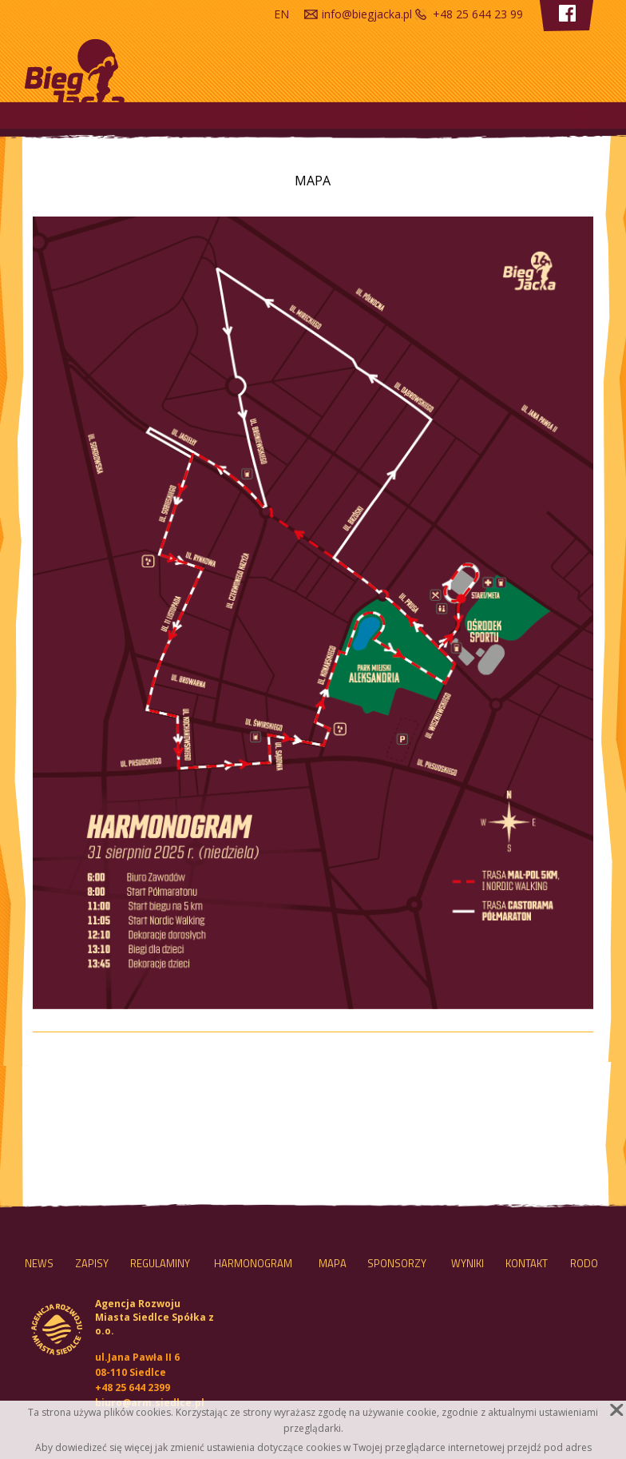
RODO (584, 1263)
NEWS (39, 1263)
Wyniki (467, 1263)
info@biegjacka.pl (367, 14)
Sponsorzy (396, 1263)
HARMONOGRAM (253, 1263)
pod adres (568, 1447)
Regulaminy (160, 1263)
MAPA (333, 1263)
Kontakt (526, 1263)
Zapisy (92, 1263)
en (281, 14)
